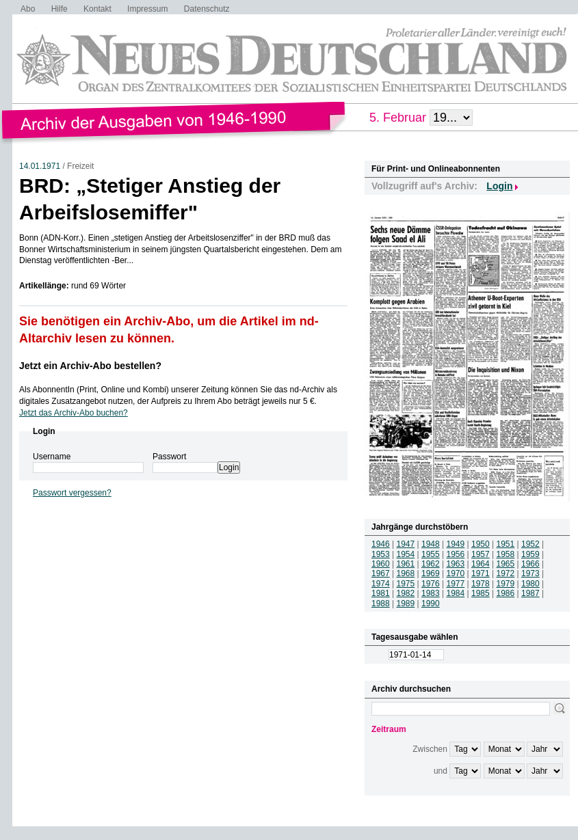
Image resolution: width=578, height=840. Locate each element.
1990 (430, 603)
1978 (480, 583)
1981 (380, 593)
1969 (430, 573)
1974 (380, 583)
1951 (506, 544)
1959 (530, 554)
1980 (530, 583)
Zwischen (429, 749)
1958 (506, 554)
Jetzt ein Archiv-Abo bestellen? (90, 365)
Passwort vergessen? (72, 493)
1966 (530, 564)
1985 (480, 593)
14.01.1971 (39, 166)
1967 (380, 573)
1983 (430, 593)
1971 (480, 573)
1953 (380, 554)
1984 (456, 593)
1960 (380, 564)
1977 (456, 583)
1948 (430, 544)
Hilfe (59, 9)
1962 (430, 564)
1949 (456, 544)
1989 (406, 603)
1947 (406, 544)
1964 (480, 564)
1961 (406, 564)
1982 (406, 593)
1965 (506, 564)
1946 (380, 544)
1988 (380, 603)
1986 (506, 593)
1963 (456, 564)
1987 (530, 593)
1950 (480, 544)
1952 (530, 544)
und (440, 771)
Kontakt (97, 9)
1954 (406, 554)
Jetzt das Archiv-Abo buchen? (73, 413)
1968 (406, 573)
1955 (430, 554)
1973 (530, 573)
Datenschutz (207, 9)
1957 (480, 554)
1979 (506, 583)
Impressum (147, 9)
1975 (406, 583)
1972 (506, 573)
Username (51, 456)
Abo (28, 9)
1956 (456, 554)
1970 (456, 573)
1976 (430, 583)
